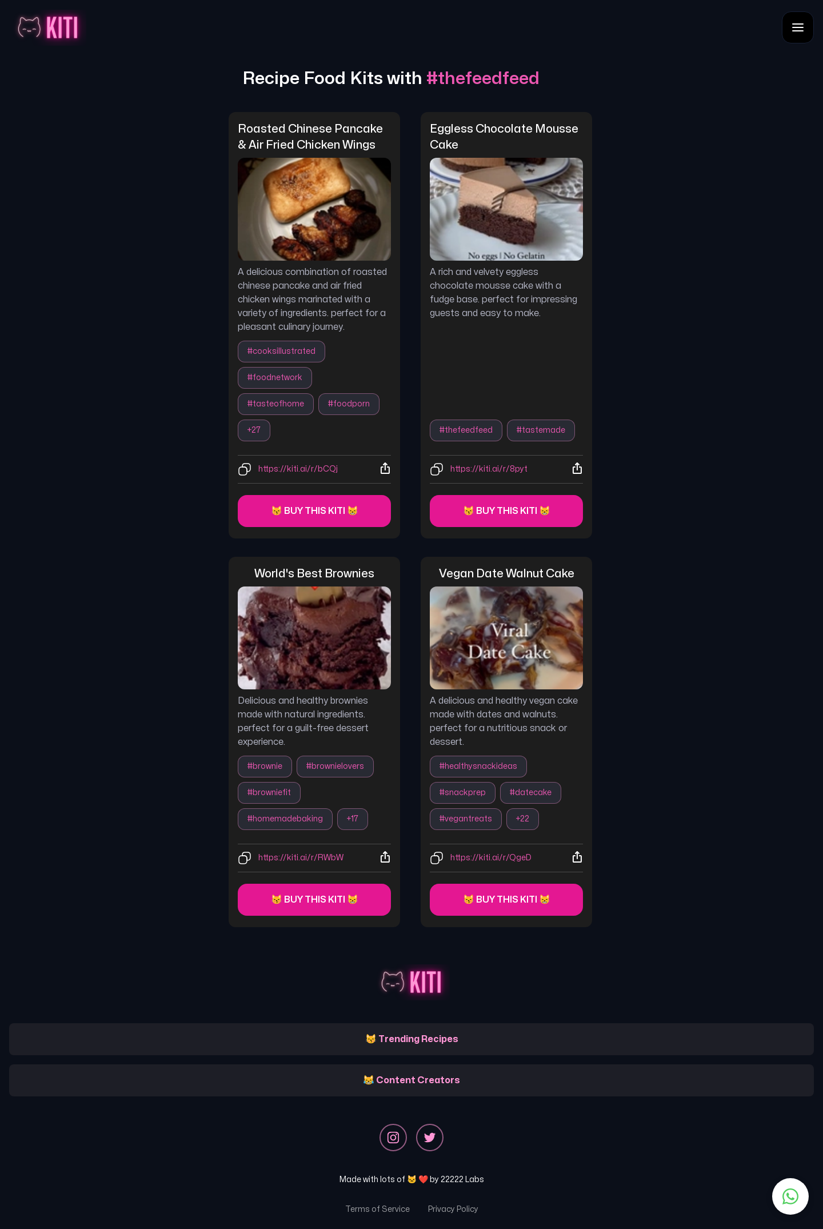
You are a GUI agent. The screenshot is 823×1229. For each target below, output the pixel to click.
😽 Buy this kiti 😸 (314, 511)
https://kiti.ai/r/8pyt (489, 469)
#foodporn (349, 404)
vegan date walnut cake (506, 573)
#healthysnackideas (478, 766)
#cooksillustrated (281, 351)
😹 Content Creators (411, 1080)
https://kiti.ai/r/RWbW (300, 857)
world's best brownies (314, 573)
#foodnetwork (274, 377)
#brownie (264, 766)
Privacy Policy (453, 1209)
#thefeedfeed (466, 430)
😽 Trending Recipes (411, 1039)
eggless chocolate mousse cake (505, 136)
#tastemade (541, 430)
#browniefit (269, 792)
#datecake (531, 792)
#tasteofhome (275, 404)
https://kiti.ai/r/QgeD (491, 857)
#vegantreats (466, 819)
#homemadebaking (285, 819)
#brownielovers (335, 766)
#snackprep (463, 792)
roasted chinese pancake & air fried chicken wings (311, 136)
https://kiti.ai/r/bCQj (298, 469)
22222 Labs (462, 1179)
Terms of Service (377, 1209)
